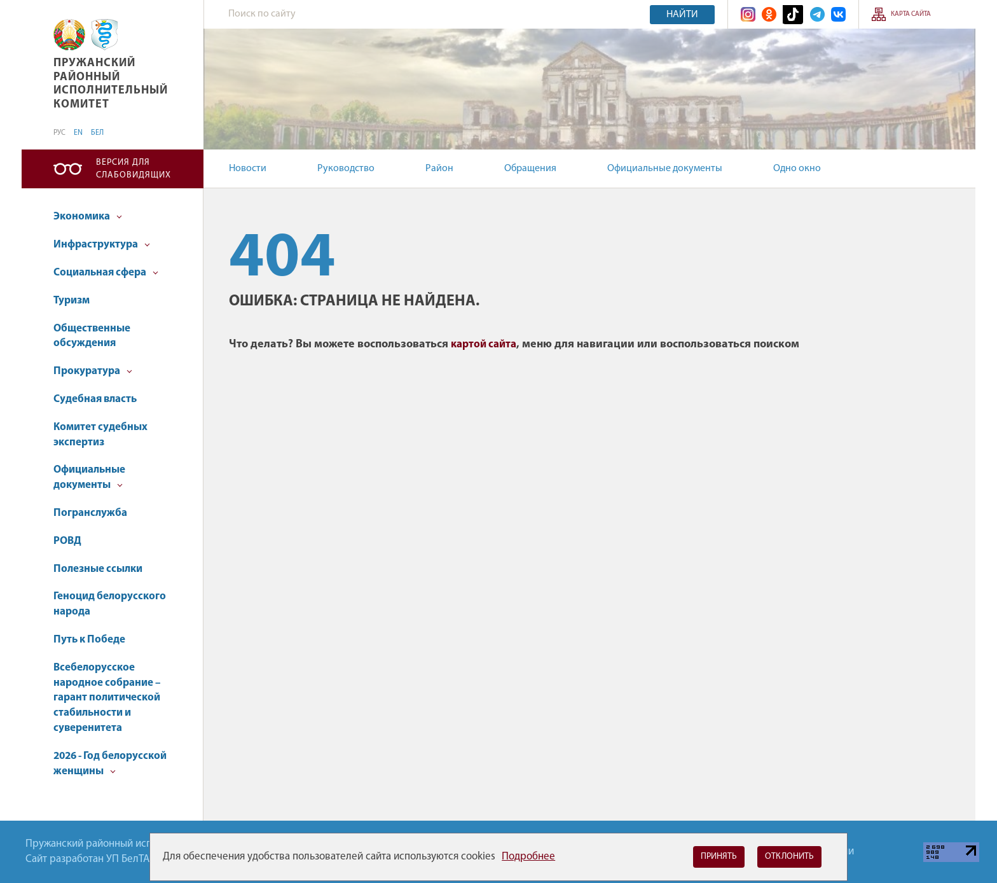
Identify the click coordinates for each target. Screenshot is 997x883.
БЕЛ (97, 133)
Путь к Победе (89, 639)
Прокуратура (92, 371)
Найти (682, 15)
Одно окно (797, 168)
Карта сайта (911, 14)
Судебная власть (95, 399)
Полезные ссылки (97, 569)
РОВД (67, 541)
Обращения (530, 168)
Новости (247, 168)
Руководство (346, 168)
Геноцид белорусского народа (109, 604)
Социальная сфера (105, 272)
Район (439, 168)
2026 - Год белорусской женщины (110, 764)
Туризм (71, 300)
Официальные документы (664, 168)
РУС (59, 133)
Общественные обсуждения (91, 336)
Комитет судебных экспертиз (100, 435)
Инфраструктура (101, 244)
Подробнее (528, 856)
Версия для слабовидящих (133, 169)
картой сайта (483, 344)
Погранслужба (90, 513)
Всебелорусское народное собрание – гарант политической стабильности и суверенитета (107, 698)
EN (78, 133)
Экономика (87, 216)
